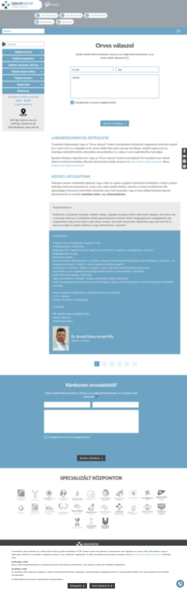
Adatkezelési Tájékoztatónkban (148, 554)
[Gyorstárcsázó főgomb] (180, 584)
